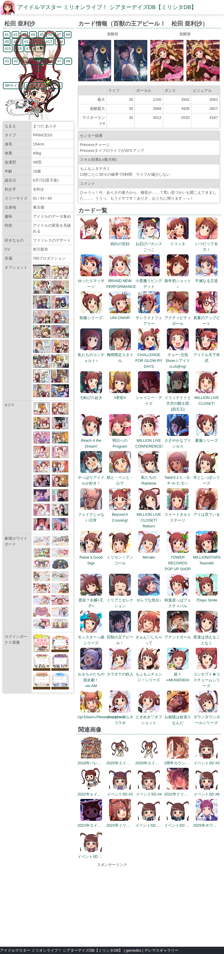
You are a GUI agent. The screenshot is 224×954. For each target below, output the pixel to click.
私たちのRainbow (149, 477)
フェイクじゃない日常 (91, 514)
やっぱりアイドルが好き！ (91, 477)
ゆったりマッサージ (91, 281)
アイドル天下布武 (206, 355)
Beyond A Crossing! (120, 514)
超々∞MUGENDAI (177, 674)
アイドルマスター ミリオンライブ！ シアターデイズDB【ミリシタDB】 (107, 7)
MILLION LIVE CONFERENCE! (149, 440)
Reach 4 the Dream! (91, 440)
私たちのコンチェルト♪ (91, 355)
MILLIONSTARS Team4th (206, 557)
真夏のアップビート (206, 318)
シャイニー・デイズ (149, 398)
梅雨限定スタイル (120, 355)
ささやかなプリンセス (177, 440)
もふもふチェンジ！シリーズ (149, 674)
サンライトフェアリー (149, 318)
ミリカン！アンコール (120, 557)
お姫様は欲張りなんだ (177, 717)
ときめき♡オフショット (149, 717)
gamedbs (133, 950)
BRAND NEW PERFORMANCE (121, 281)
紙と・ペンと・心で (120, 477)
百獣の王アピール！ (120, 637)
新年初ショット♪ (177, 281)
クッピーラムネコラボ (120, 717)
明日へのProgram (120, 440)
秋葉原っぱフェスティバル (177, 600)
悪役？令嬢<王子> (91, 600)
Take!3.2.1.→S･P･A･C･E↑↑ (177, 477)
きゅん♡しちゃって (149, 637)
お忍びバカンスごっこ (149, 244)
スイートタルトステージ (177, 514)
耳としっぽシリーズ (206, 477)
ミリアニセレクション (120, 600)
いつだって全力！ (206, 244)
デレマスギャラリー (161, 950)
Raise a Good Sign (91, 557)
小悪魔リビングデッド (149, 281)
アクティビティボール (177, 318)
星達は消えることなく (206, 637)
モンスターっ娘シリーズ (91, 637)
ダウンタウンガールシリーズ (206, 717)
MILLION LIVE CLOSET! (207, 398)
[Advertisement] (112, 904)
